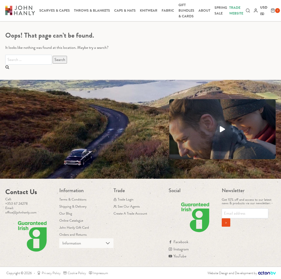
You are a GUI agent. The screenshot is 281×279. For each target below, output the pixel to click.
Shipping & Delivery (72, 206)
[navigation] (264, 10)
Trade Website (236, 10)
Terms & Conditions (72, 199)
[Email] (245, 213)
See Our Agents (126, 206)
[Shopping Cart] (275, 10)
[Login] (255, 10)
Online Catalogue (71, 220)
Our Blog (65, 213)
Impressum (98, 272)
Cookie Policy (74, 272)
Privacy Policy (49, 272)
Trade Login (123, 199)
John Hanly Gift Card (74, 227)
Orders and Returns (73, 234)
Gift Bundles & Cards (186, 10)
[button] (222, 129)
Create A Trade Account (130, 213)
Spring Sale (220, 10)
